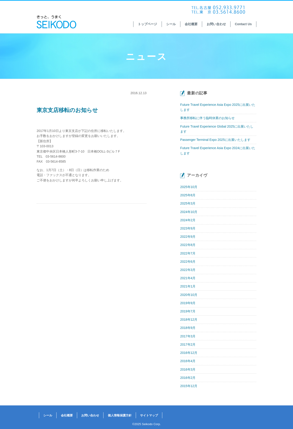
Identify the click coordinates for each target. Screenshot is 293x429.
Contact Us (243, 24)
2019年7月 (187, 311)
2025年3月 (187, 203)
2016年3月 (187, 369)
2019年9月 (187, 303)
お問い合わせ (216, 24)
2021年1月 (187, 286)
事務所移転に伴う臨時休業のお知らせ (207, 118)
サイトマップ (149, 415)
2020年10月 (188, 295)
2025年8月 (187, 195)
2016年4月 (187, 361)
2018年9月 (187, 328)
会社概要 (191, 24)
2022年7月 (187, 253)
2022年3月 (187, 270)
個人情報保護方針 (120, 415)
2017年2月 (187, 344)
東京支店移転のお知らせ (67, 110)
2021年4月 (187, 278)
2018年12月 (188, 319)
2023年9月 (187, 228)
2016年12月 (188, 353)
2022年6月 (187, 261)
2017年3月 (187, 336)
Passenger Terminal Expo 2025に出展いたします (215, 140)
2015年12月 (188, 386)
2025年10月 (188, 187)
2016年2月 (187, 378)
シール (171, 24)
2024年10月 (188, 212)
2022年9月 (187, 236)
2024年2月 (187, 220)
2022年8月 (187, 245)
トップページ (147, 24)
